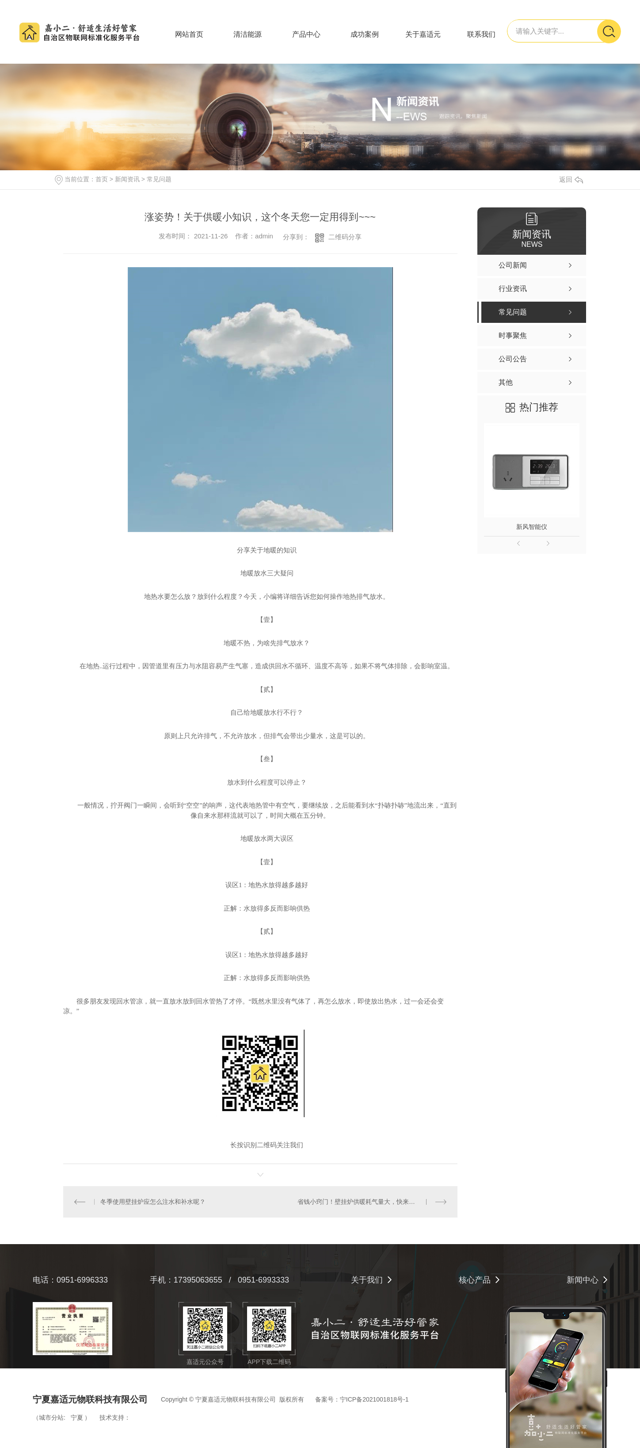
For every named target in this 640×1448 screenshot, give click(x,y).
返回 (571, 179)
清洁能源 (247, 34)
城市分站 (51, 1417)
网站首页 (189, 34)
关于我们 (367, 1280)
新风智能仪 (531, 526)
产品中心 (306, 34)
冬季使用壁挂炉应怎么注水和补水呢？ (153, 1201)
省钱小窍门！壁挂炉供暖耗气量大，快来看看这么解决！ (371, 1201)
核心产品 (475, 1280)
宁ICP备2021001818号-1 (374, 1399)
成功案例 (364, 34)
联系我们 (481, 34)
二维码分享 (345, 237)
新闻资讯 (127, 179)
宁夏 (77, 1417)
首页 (101, 179)
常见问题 (159, 179)
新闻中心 (582, 1280)
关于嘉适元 (423, 34)
